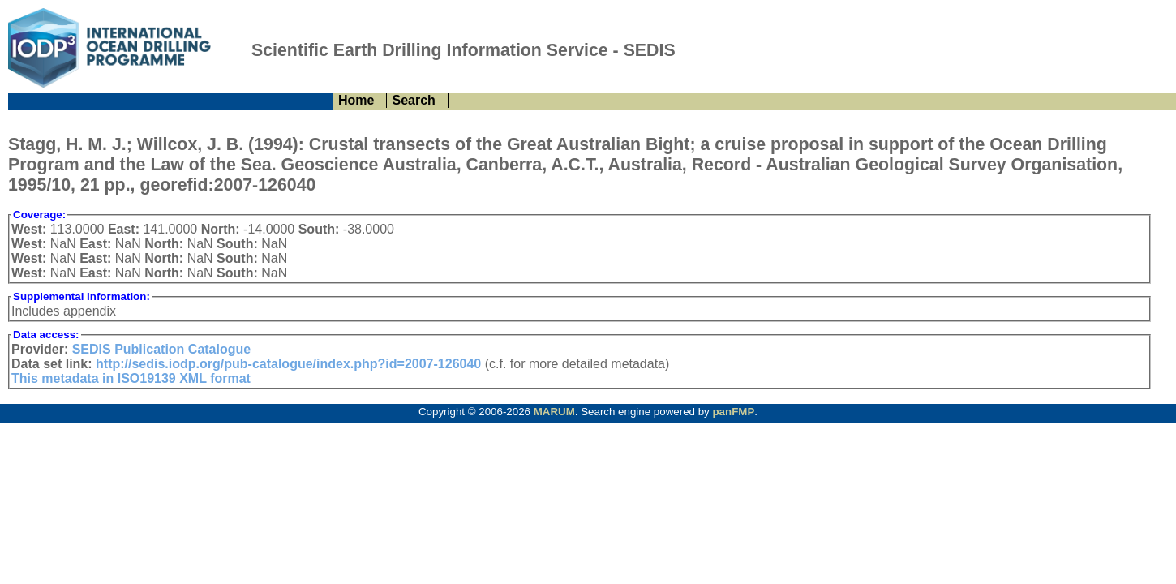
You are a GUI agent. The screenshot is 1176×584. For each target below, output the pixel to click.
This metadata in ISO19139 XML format (131, 378)
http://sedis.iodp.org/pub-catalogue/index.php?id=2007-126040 (288, 364)
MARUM (554, 412)
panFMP (733, 412)
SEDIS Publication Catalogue (161, 349)
